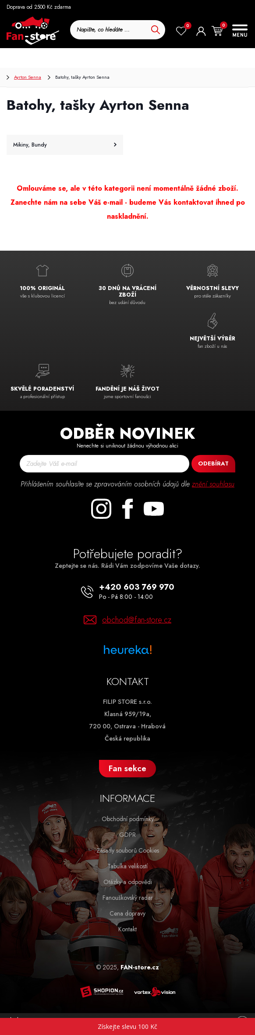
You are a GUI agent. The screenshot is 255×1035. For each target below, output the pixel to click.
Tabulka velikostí (127, 866)
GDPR (127, 834)
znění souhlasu (213, 484)
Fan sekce (127, 768)
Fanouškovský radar (128, 897)
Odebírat (213, 463)
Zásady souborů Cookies (127, 850)
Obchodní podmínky (128, 819)
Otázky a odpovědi (127, 882)
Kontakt (127, 929)
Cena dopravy (127, 913)
